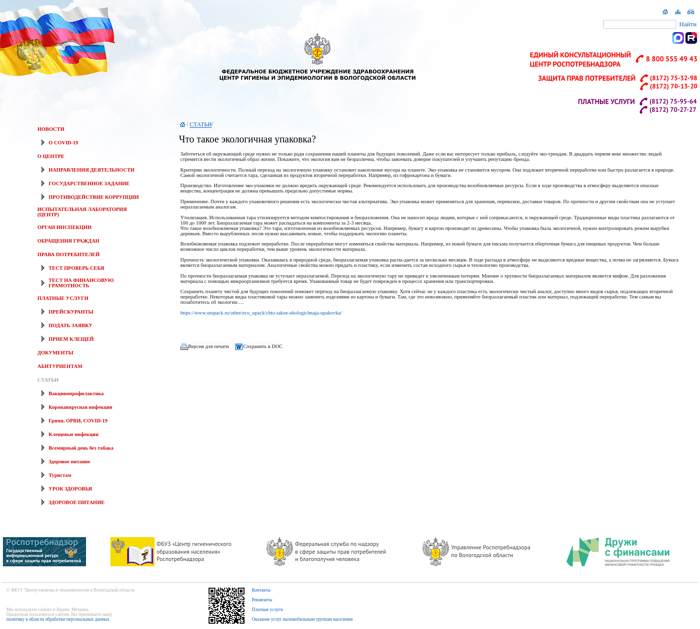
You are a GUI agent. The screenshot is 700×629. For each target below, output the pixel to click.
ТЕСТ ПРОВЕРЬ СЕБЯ (76, 268)
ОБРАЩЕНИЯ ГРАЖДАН (68, 241)
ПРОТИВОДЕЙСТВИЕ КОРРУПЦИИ (94, 197)
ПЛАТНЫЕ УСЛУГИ (62, 298)
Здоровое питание (69, 461)
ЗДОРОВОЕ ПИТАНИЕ (77, 502)
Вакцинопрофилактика (76, 393)
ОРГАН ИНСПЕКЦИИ (64, 227)
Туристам (60, 475)
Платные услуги (267, 609)
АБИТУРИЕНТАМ (59, 366)
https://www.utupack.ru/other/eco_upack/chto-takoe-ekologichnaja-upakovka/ (261, 312)
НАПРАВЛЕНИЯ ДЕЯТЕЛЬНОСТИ (92, 170)
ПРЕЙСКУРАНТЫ (71, 311)
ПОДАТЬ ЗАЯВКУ (70, 325)
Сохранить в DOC (262, 346)
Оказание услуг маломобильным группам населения (302, 619)
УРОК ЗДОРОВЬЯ (70, 488)
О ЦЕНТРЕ (50, 156)
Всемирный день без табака (81, 448)
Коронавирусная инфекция (80, 407)
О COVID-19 (63, 142)
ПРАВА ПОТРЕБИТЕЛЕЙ (68, 254)
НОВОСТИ (50, 129)
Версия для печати (208, 346)
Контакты (261, 590)
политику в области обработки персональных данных (57, 619)
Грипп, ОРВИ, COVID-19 (78, 420)
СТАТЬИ (47, 380)
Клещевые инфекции (74, 434)
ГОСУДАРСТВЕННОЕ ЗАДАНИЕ (89, 183)
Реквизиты (262, 599)
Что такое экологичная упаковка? (247, 139)
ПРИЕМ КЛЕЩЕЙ (71, 339)
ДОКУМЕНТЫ (55, 352)
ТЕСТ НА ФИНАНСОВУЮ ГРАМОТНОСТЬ (81, 283)
